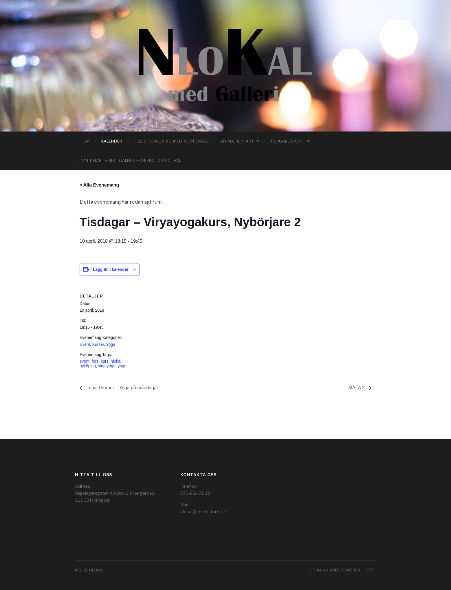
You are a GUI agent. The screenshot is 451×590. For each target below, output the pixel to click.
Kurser (98, 344)
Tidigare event (287, 141)
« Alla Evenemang (99, 184)
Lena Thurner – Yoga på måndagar (121, 387)
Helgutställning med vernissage (171, 141)
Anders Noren (344, 570)
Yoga (110, 344)
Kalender (111, 141)
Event (85, 344)
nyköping (88, 366)
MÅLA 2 (357, 387)
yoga (122, 366)
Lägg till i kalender (111, 269)
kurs (104, 361)
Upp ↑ (371, 570)
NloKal (97, 570)
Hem (85, 141)
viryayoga (107, 366)
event (84, 361)
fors (95, 361)
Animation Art (237, 141)
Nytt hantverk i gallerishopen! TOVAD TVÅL (131, 160)
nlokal (116, 361)
